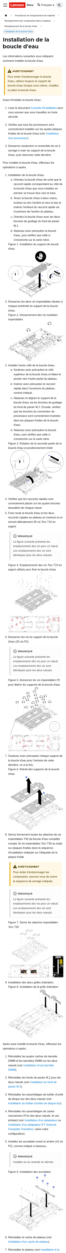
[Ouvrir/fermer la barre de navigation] (5, 5)
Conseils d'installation (44, 107)
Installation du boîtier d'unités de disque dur (34, 1103)
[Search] (59, 5)
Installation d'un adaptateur (41, 1120)
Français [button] (44, 5)
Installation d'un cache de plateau (28, 1241)
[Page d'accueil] (6, 15)
